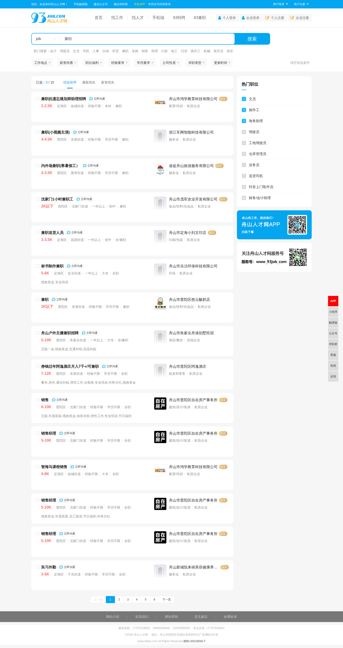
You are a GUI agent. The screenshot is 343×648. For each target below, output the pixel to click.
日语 (184, 51)
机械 (207, 51)
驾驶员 (65, 51)
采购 (135, 51)
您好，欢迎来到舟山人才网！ (49, 4)
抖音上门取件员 (261, 187)
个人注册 (274, 18)
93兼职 (200, 17)
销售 (145, 51)
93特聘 (179, 17)
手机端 (158, 17)
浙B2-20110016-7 (194, 641)
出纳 (105, 51)
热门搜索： (42, 51)
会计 (53, 51)
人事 (96, 51)
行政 (164, 51)
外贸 (115, 51)
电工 (174, 51)
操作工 (195, 51)
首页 (99, 17)
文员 (76, 51)
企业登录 (250, 18)
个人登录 (227, 18)
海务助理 (256, 121)
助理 (154, 51)
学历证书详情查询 (159, 4)
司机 (86, 51)
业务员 (254, 165)
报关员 (218, 51)
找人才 (138, 17)
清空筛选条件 (300, 63)
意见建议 (200, 617)
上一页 (98, 599)
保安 (230, 51)
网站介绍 (112, 617)
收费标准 (230, 617)
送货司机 (256, 176)
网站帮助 (171, 617)
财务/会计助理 (260, 198)
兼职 (125, 51)
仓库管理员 (257, 154)
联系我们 (142, 617)
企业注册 (299, 18)
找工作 (117, 17)
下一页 (166, 599)
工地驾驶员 (257, 143)
